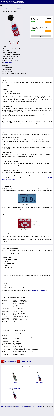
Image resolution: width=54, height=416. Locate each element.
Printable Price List (26, 361)
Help (30, 406)
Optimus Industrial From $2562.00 (39, 376)
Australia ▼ (50, 1)
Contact (2, 406)
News (21, 406)
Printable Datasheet (10, 361)
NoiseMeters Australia (12, 2)
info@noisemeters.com (37, 406)
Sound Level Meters (11, 8)
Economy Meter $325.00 (14, 376)
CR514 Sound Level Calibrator (37, 290)
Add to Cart (48, 21)
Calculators (25, 406)
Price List (41, 36)
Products (3, 8)
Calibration (17, 406)
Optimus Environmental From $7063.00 (14, 394)
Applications (7, 406)
